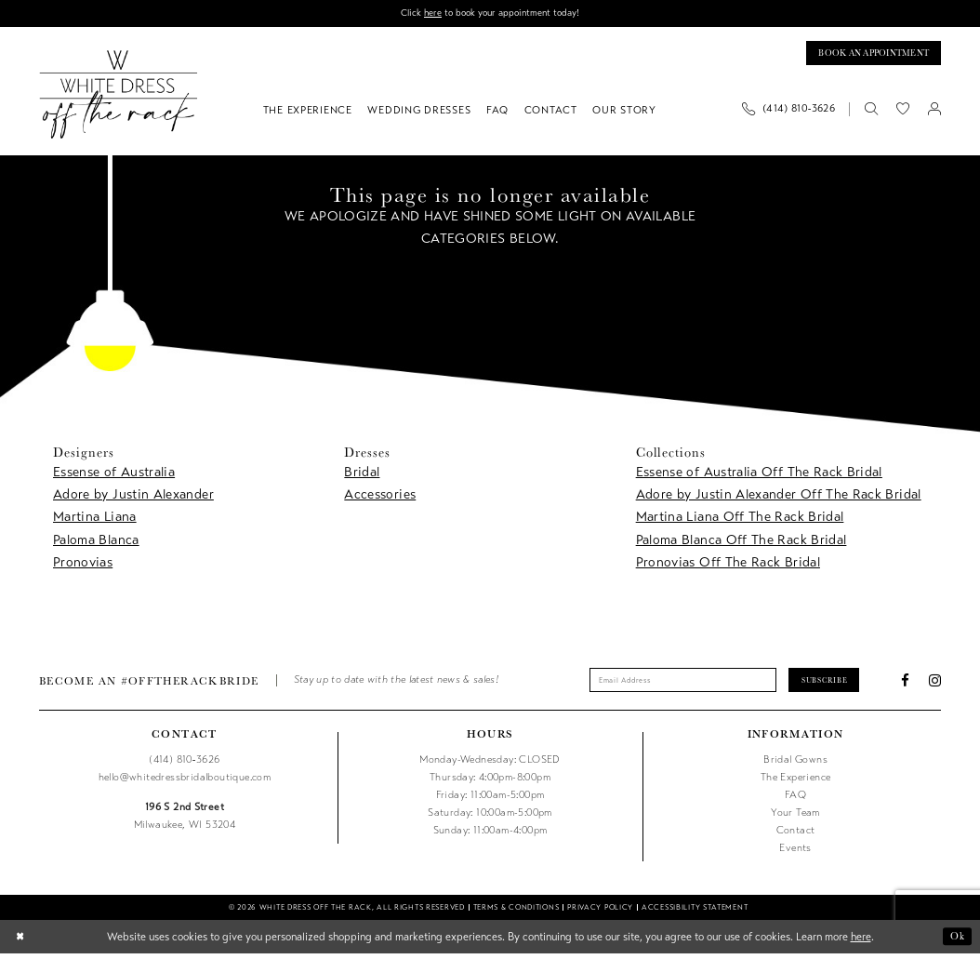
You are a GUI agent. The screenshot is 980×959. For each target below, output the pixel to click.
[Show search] (871, 113)
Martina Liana (95, 520)
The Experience (796, 783)
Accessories (380, 498)
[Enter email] (679, 685)
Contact (795, 836)
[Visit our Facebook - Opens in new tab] (905, 685)
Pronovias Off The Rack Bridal (728, 566)
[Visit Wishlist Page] (903, 113)
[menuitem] (794, 113)
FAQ (795, 800)
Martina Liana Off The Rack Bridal (740, 520)
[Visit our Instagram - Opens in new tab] (935, 685)
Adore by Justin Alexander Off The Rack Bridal (778, 498)
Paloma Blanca (96, 544)
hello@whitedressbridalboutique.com (185, 783)
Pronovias (83, 566)
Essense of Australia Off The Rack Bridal (759, 475)
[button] (934, 113)
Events (795, 853)
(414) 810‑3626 (184, 765)
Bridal (361, 475)
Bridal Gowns (795, 765)
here (427, 13)
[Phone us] (789, 113)
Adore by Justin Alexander (133, 498)
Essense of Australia (114, 475)
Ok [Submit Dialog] (956, 942)
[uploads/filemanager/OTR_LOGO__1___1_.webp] (118, 98)
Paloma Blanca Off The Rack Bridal (741, 544)
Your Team (795, 818)
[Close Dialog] (21, 942)
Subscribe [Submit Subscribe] (835, 684)
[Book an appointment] (865, 56)
